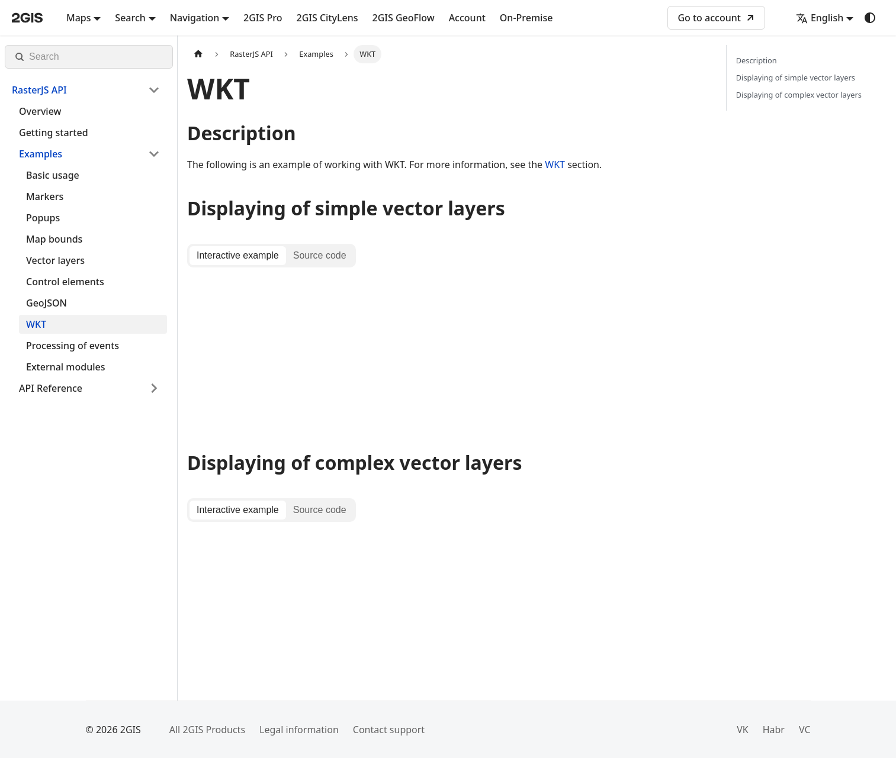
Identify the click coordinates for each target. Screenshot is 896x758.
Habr (774, 729)
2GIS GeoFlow (403, 17)
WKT (555, 164)
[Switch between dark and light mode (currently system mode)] (869, 17)
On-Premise (526, 17)
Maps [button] (78, 17)
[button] (86, 89)
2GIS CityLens (327, 17)
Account (467, 17)
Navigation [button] (195, 17)
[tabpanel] (447, 353)
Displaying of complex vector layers (799, 94)
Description (756, 60)
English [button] (819, 17)
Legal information (299, 729)
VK (743, 729)
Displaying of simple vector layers (795, 77)
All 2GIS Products (207, 729)
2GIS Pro (262, 17)
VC (805, 729)
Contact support (389, 729)
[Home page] (198, 54)
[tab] (238, 255)
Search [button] (130, 17)
